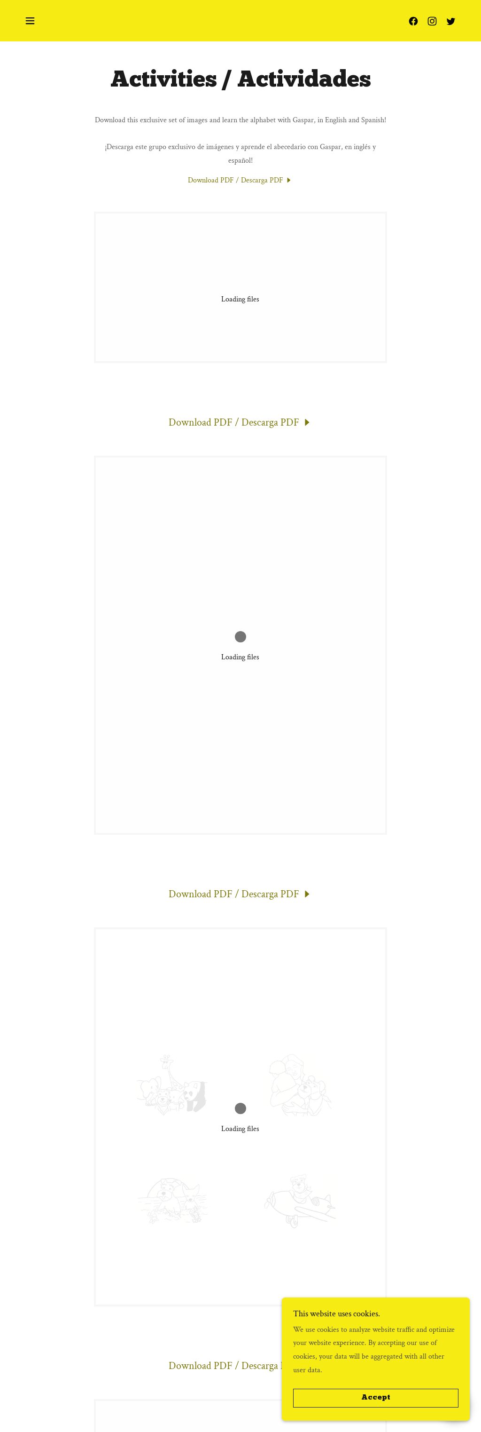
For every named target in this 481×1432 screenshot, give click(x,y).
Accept (375, 1398)
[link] (413, 21)
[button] (30, 20)
